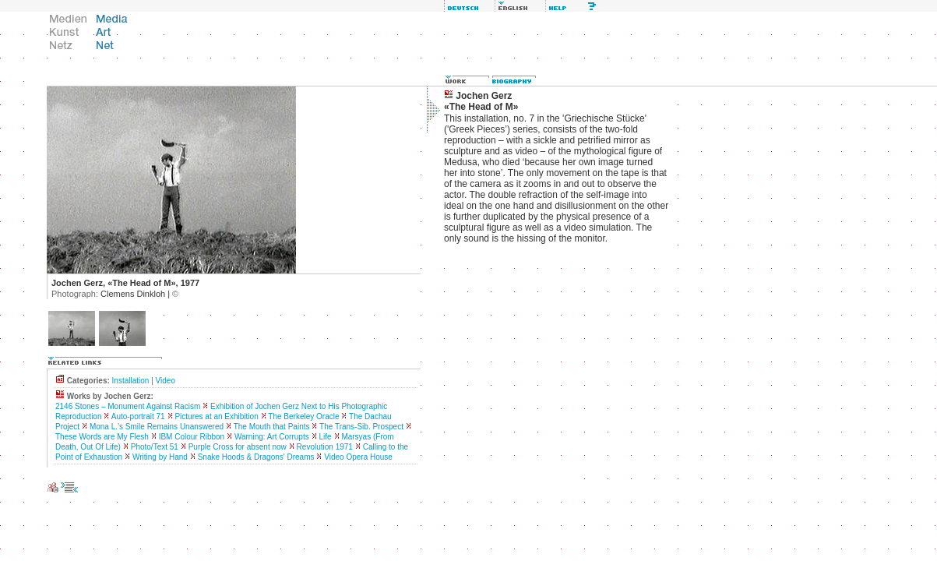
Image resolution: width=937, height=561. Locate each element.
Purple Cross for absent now (237, 447)
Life (325, 436)
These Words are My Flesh (102, 436)
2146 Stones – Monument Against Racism (127, 406)
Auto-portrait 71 (138, 416)
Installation (131, 380)
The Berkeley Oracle (303, 416)
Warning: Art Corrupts (271, 436)
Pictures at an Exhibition (216, 416)
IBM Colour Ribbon (191, 436)
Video (165, 380)
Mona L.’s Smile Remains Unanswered (157, 426)
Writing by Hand (160, 457)
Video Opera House (358, 457)
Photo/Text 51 (154, 447)
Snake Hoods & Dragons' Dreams (256, 457)
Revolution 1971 (325, 447)
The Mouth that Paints (272, 426)
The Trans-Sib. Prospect (361, 426)
